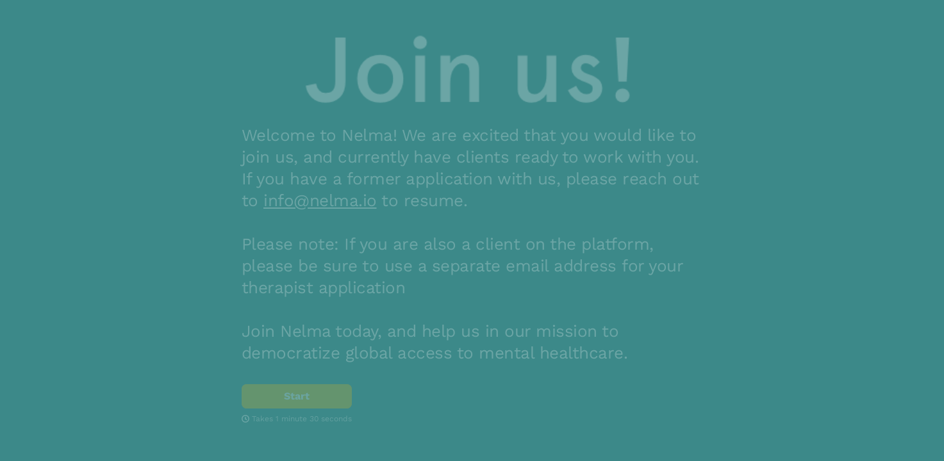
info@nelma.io (320, 200)
